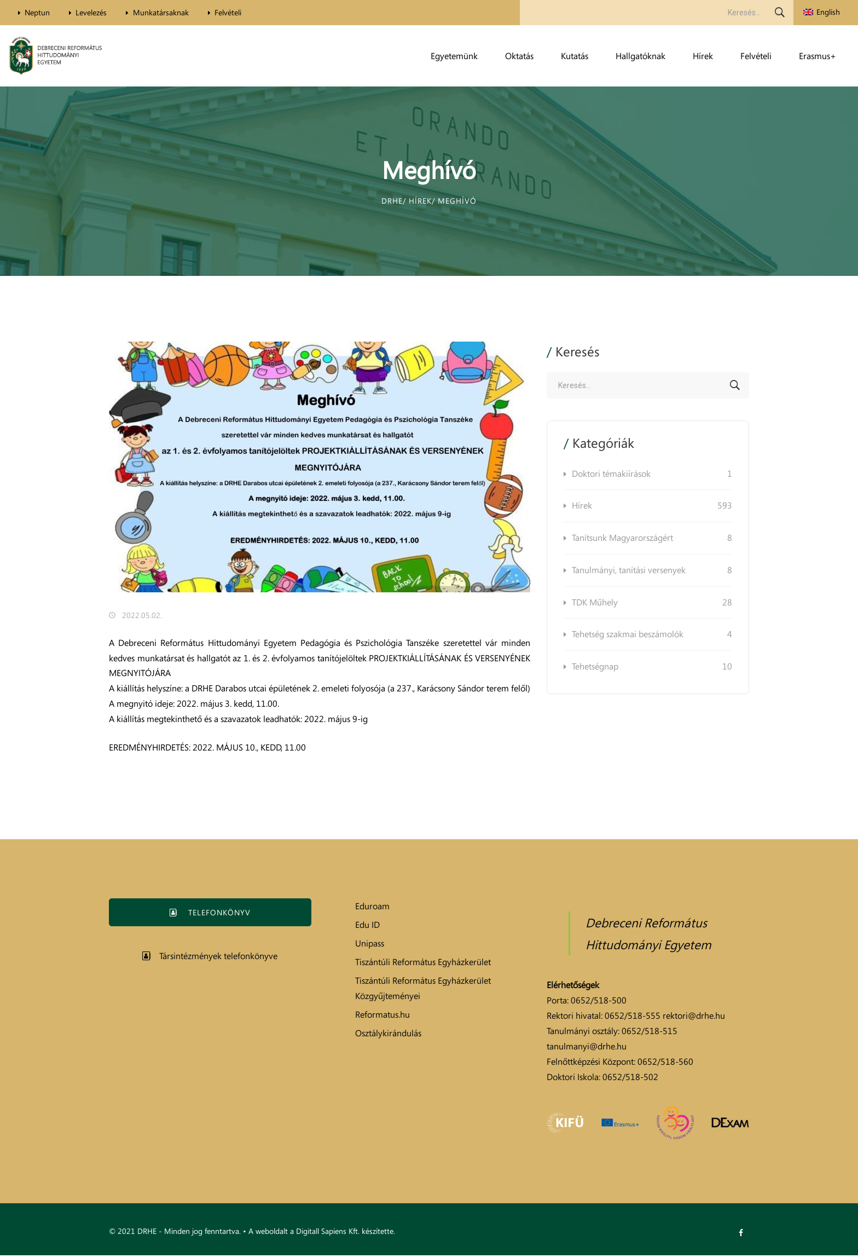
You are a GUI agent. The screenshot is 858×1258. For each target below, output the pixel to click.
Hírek (652, 509)
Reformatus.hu (382, 1017)
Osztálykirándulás (388, 1036)
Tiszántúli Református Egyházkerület (423, 965)
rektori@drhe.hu (694, 1018)
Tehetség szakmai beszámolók (652, 637)
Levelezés (96, 12)
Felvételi (240, 12)
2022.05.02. (142, 618)
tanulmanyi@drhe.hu (587, 1049)
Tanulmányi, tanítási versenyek (652, 573)
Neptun (38, 12)
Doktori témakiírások (652, 476)
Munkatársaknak (169, 12)
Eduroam (372, 909)
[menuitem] (821, 12)
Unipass (369, 946)
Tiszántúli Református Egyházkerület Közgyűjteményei (423, 991)
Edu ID (367, 927)
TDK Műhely (652, 605)
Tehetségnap (652, 669)
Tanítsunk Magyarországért (652, 541)
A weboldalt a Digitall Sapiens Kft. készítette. (321, 1233)
